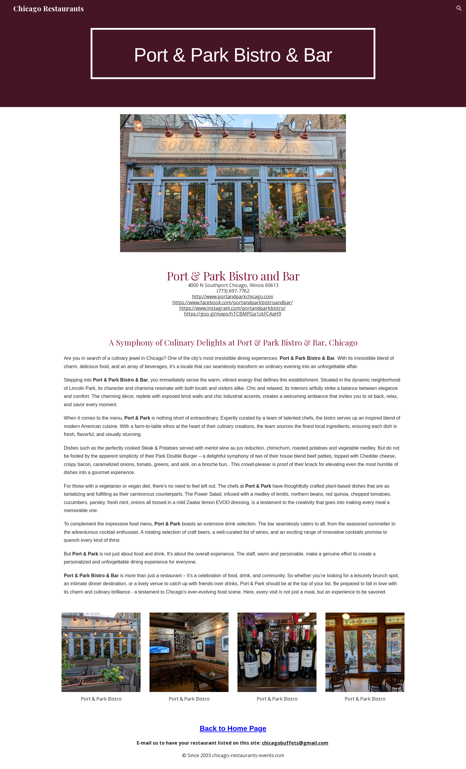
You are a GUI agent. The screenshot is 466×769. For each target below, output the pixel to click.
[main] (233, 53)
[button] (459, 8)
